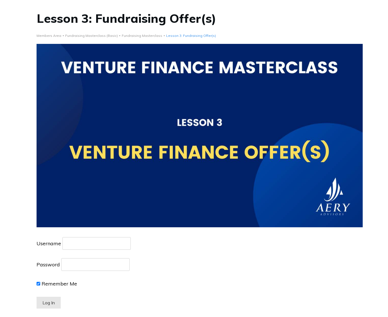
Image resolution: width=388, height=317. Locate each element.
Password (48, 264)
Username (49, 243)
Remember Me (57, 283)
